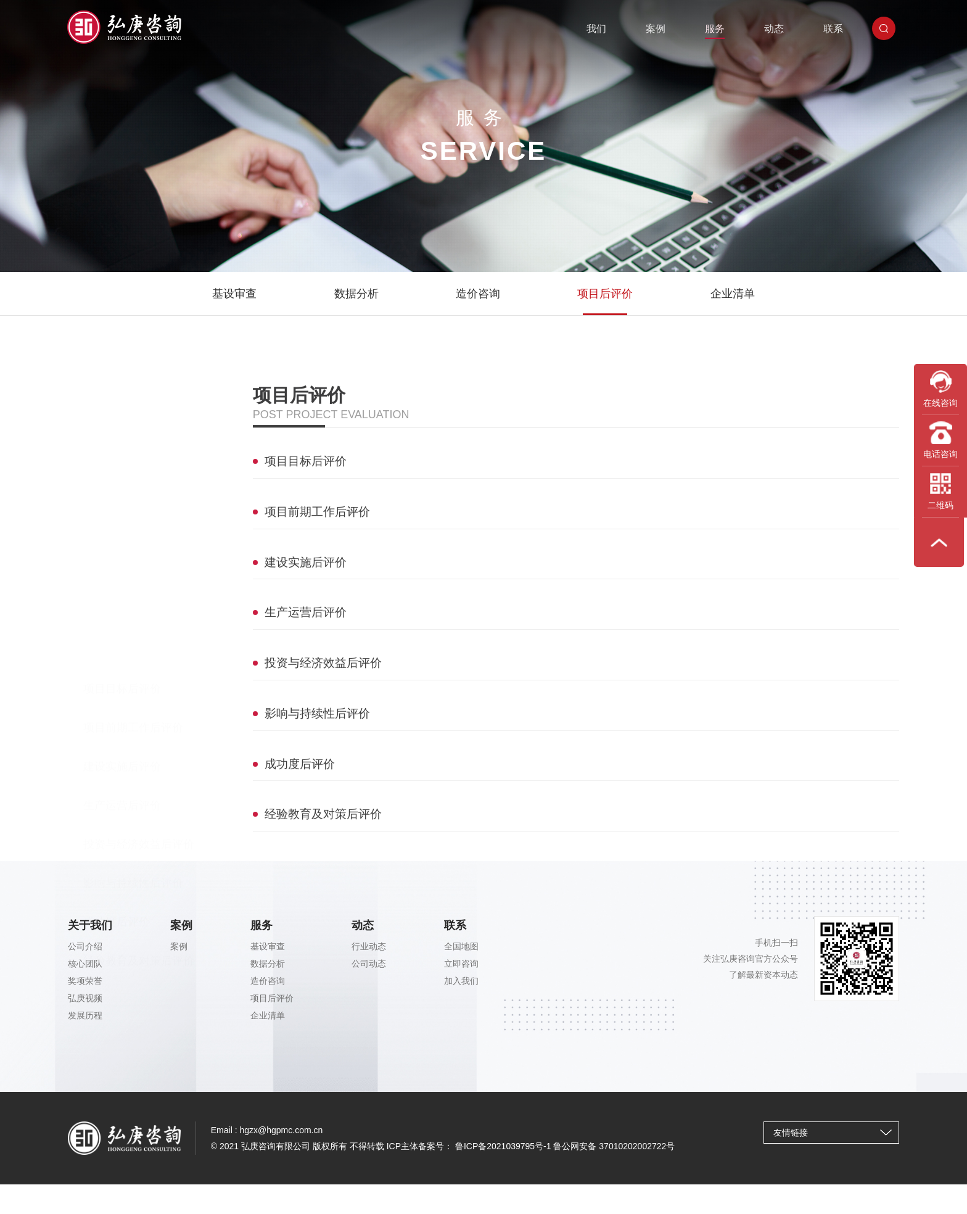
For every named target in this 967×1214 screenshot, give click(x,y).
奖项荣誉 (85, 987)
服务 (718, 27)
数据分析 (356, 293)
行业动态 (369, 952)
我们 (600, 27)
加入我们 (461, 987)
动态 (778, 27)
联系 (837, 27)
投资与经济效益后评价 (138, 552)
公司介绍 (85, 952)
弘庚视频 (85, 1004)
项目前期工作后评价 (133, 435)
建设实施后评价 (122, 474)
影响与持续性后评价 (133, 591)
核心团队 (85, 970)
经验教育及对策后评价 (138, 669)
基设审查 (234, 293)
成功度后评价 (116, 630)
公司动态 (369, 970)
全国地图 (461, 952)
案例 (659, 27)
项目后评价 (605, 293)
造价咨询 (478, 293)
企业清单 (732, 293)
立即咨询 (461, 970)
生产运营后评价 (122, 513)
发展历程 (85, 1021)
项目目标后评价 (122, 396)
